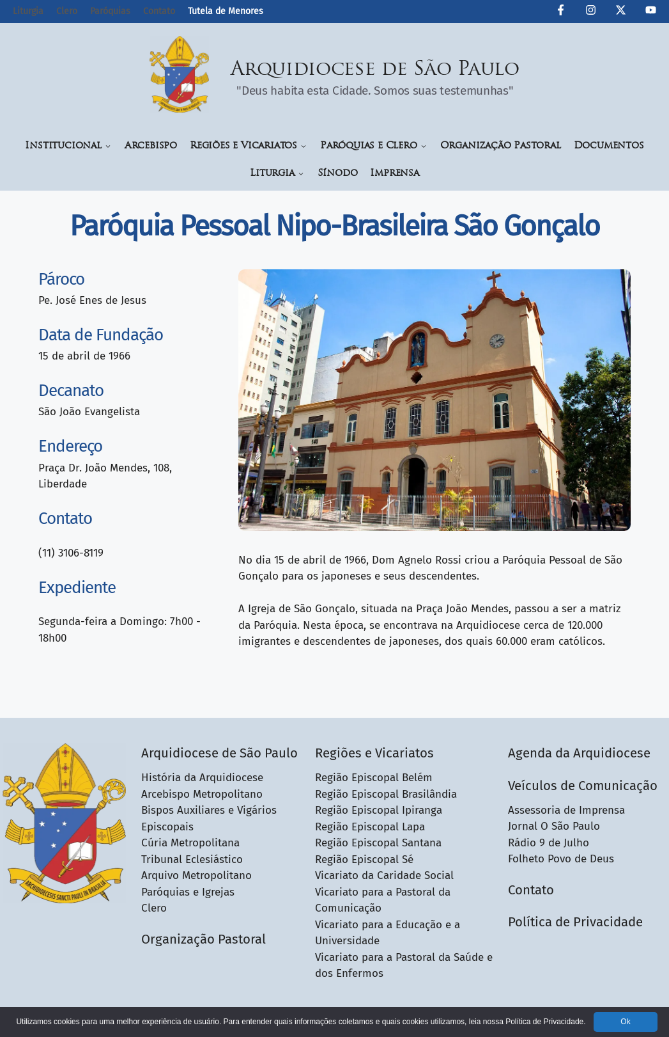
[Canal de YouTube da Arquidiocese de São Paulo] (650, 12)
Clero (66, 11)
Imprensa (394, 173)
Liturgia (28, 11)
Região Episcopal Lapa (370, 827)
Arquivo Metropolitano (196, 875)
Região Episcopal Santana (378, 843)
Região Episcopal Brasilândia (386, 794)
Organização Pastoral (500, 146)
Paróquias (110, 11)
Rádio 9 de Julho (548, 843)
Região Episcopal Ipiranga (378, 810)
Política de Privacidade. (545, 1021)
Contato (159, 11)
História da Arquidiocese (202, 777)
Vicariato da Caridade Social (384, 875)
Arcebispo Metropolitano (202, 794)
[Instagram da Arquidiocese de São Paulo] (590, 12)
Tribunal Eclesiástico (192, 859)
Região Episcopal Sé (364, 859)
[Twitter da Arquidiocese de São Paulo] (620, 12)
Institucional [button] (68, 146)
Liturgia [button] (277, 173)
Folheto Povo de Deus (561, 859)
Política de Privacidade (575, 922)
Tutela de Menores (225, 11)
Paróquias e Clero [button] (373, 146)
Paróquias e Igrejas (188, 892)
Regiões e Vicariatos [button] (248, 146)
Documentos (609, 146)
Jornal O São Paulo (554, 826)
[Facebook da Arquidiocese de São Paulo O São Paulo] (560, 12)
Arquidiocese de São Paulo (375, 70)
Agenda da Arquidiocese (579, 753)
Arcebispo (151, 146)
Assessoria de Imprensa (566, 810)
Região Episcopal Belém (374, 777)
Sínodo (338, 173)
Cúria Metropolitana (190, 843)
